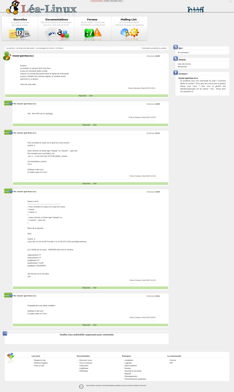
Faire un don (39, 366)
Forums (173, 360)
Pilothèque (83, 371)
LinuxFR (106, 1)
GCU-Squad (113, 1)
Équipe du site (40, 360)
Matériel (128, 374)
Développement (131, 376)
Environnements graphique (135, 379)
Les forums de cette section (25, 48)
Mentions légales (41, 363)
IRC (171, 363)
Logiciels (128, 363)
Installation (129, 360)
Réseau (128, 368)
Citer (91, 96)
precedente (154, 48)
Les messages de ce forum (45, 48)
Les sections (10, 48)
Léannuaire (83, 366)
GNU (120, 1)
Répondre (83, 96)
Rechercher (182, 67)
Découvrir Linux (85, 360)
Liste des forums (184, 64)
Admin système (131, 366)
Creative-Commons (139, 385)
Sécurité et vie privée (133, 371)
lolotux (157, 133)
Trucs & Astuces (85, 363)
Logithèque (83, 368)
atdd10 (157, 56)
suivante (163, 48)
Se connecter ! (183, 53)
